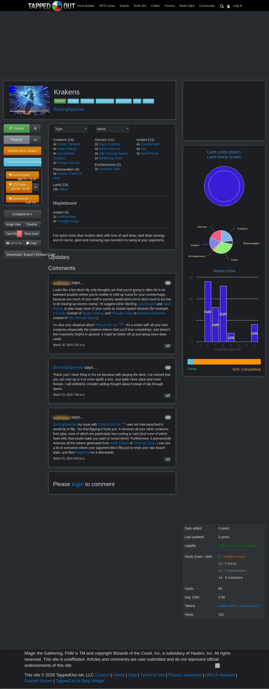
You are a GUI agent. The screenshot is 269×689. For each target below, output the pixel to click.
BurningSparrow (69, 109)
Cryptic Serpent (68, 144)
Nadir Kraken (67, 149)
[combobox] (70, 129)
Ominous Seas (110, 169)
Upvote (16, 128)
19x (56, 189)
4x (55, 144)
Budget (73, 101)
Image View (13, 224)
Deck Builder (86, 5)
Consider (59, 313)
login (78, 484)
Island (63, 189)
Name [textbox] (101, 129)
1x (55, 216)
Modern (60, 101)
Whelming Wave (111, 158)
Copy (31, 243)
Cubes (155, 5)
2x (55, 163)
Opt (143, 149)
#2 (168, 367)
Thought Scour (68, 221)
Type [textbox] (58, 129)
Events (124, 5)
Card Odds (11, 233)
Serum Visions (109, 149)
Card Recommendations (24, 162)
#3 (168, 417)
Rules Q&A (187, 5)
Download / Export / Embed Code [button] (24, 254)
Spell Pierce (149, 153)
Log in (237, 5)
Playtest (17, 140)
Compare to (22, 214)
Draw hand (31, 233)
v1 (35, 140)
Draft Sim (140, 5)
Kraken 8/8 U (228, 606)
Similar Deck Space (22, 151)
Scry (137, 101)
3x (55, 173)
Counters (87, 101)
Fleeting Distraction (152, 313)
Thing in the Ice (68, 163)
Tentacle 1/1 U (249, 606)
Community (207, 5)
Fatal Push (83, 452)
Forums (170, 5)
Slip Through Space (113, 153)
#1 (168, 282)
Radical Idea (66, 216)
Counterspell (105, 101)
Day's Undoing (109, 144)
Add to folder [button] (14, 243)
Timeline (31, 224)
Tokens (148, 101)
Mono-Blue (123, 101)
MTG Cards (107, 5)
